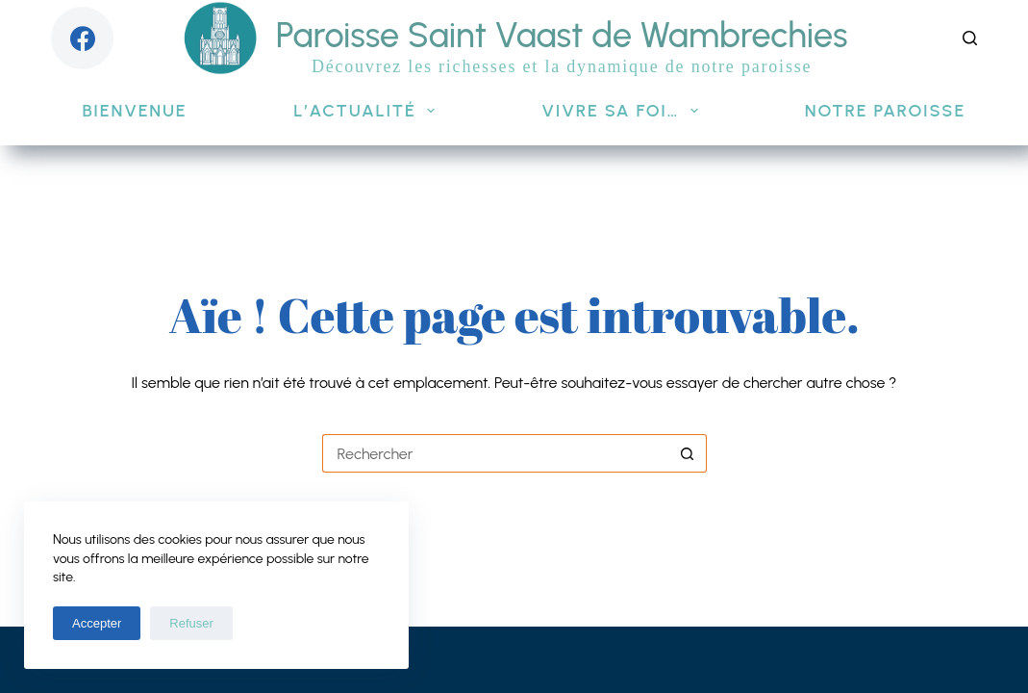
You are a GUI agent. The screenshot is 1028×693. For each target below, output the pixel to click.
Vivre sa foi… (623, 110)
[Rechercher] (970, 38)
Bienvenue (134, 110)
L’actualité (367, 110)
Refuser (191, 623)
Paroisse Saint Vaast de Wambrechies (562, 35)
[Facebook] (82, 38)
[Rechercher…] (495, 453)
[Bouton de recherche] (687, 453)
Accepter (96, 623)
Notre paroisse (898, 110)
